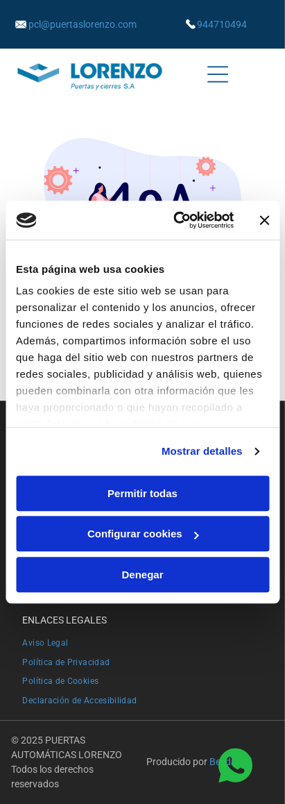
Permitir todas (142, 493)
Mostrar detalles (202, 451)
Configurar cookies (143, 533)
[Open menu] (217, 74)
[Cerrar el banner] (264, 220)
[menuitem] (142, 641)
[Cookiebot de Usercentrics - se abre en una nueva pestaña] (176, 220)
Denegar (142, 574)
